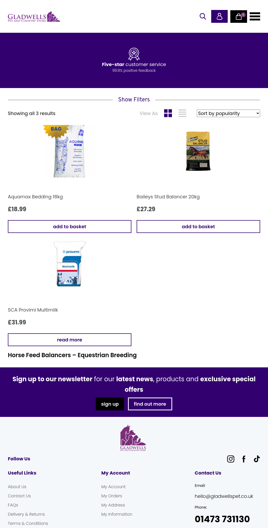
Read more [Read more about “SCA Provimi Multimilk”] (69, 339)
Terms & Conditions (28, 523)
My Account (113, 487)
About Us (17, 487)
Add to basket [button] (69, 226)
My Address (113, 505)
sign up (110, 404)
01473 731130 (222, 519)
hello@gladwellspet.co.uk (224, 496)
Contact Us (19, 496)
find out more (150, 404)
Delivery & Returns (26, 514)
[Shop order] (228, 113)
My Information (116, 514)
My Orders (111, 496)
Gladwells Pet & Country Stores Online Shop (34, 16)
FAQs (13, 505)
